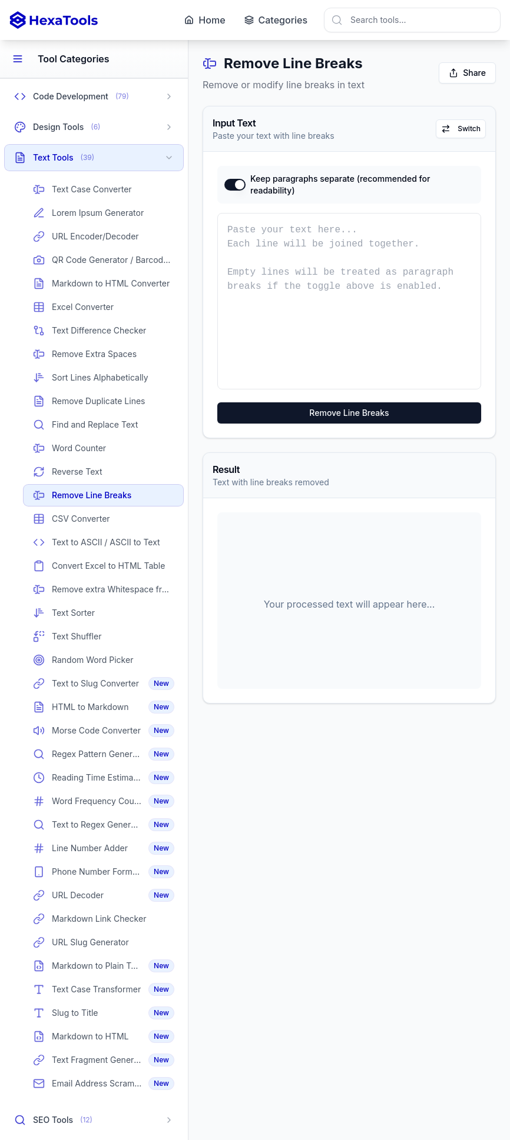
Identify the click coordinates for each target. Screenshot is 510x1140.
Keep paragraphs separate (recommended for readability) (340, 184)
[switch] (235, 185)
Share (467, 73)
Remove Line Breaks (349, 413)
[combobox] (412, 20)
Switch (461, 129)
